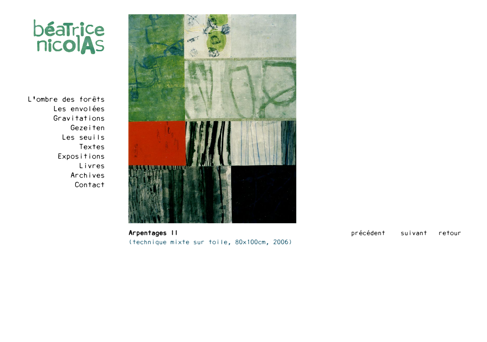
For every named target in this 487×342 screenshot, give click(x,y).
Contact (90, 185)
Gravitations (79, 118)
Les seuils (83, 137)
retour (449, 233)
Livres (92, 166)
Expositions (81, 156)
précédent (368, 233)
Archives (87, 175)
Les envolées (79, 109)
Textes (92, 147)
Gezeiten (87, 128)
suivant (413, 233)
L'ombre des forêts (66, 99)
